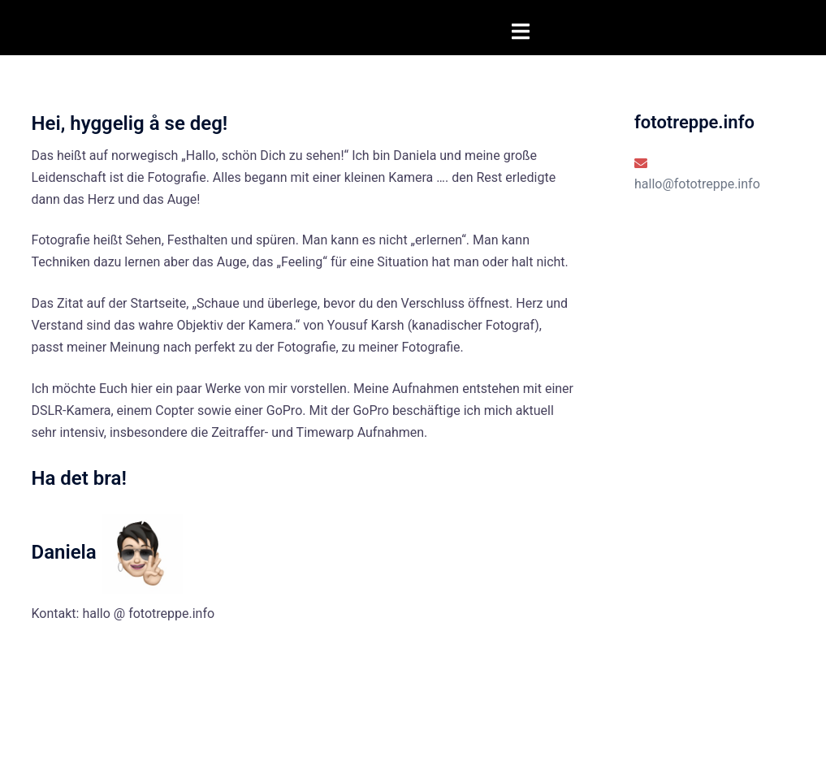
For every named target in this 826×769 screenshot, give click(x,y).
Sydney (226, 741)
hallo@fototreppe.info (697, 184)
